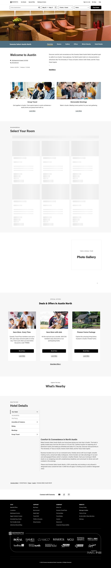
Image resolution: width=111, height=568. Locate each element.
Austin (34, 483)
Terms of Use (82, 513)
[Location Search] (25, 7)
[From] (44, 7)
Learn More (32, 111)
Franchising (59, 516)
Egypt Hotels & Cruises (16, 516)
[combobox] (25, 7)
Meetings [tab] (14, 430)
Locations (12, 510)
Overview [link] (50, 44)
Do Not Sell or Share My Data (86, 516)
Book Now (22, 351)
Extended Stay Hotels (15, 519)
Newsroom (59, 522)
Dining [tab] (13, 426)
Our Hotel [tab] (25, 412)
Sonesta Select (14, 483)
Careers (58, 519)
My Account (36, 510)
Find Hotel (96, 7)
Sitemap (81, 519)
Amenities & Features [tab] (25, 422)
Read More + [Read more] (52, 69)
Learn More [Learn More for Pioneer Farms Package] (86, 356)
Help (100, 2)
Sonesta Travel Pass (61, 510)
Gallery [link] (67, 44)
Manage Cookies (83, 510)
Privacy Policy (83, 507)
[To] (51, 7)
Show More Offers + (55, 364)
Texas (29, 483)
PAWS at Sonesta (37, 519)
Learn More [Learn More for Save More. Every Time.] (22, 356)
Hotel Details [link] (99, 44)
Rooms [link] (59, 44)
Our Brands (23, 2)
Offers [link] (76, 44)
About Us (58, 507)
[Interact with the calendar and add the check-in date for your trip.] (55, 7)
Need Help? (36, 513)
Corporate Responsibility (62, 525)
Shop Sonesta (37, 522)
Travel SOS (36, 516)
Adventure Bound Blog (16, 525)
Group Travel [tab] (25, 434)
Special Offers (32, 2)
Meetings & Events (41, 2)
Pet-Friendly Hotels (15, 522)
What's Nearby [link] (86, 44)
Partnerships (59, 513)
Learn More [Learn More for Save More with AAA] (54, 356)
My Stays (94, 2)
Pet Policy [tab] (15, 418)
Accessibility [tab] (15, 415)
